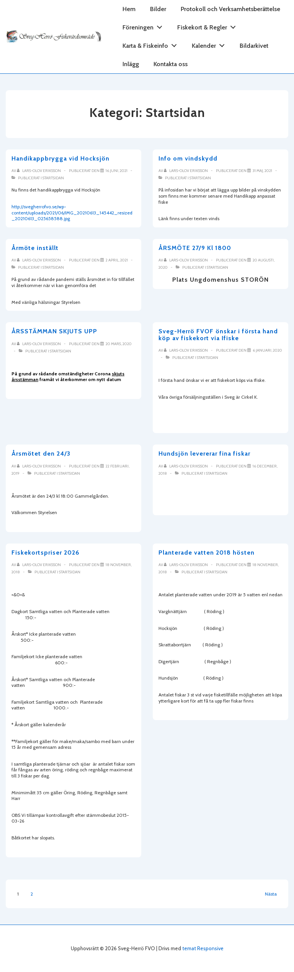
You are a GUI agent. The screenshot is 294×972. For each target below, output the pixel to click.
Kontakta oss (171, 64)
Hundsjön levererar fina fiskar (204, 453)
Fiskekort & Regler (208, 26)
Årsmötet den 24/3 (40, 453)
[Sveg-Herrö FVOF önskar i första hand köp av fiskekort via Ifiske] (267, 350)
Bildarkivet (254, 45)
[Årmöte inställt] (117, 260)
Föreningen (144, 26)
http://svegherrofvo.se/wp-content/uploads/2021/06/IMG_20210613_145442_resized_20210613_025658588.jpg (71, 212)
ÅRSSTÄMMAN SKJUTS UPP (54, 331)
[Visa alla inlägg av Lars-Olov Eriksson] (39, 170)
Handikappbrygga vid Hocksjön (60, 158)
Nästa (271, 894)
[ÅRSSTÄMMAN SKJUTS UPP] (119, 343)
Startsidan (53, 177)
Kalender (210, 44)
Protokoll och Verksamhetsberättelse (230, 9)
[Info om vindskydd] (262, 170)
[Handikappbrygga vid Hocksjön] (116, 170)
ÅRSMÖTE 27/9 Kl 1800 (194, 248)
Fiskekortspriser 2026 (45, 552)
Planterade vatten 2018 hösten (206, 552)
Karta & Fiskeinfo (151, 44)
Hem (129, 9)
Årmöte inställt (35, 248)
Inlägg (130, 64)
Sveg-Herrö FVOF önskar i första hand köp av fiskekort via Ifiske (218, 335)
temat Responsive (203, 948)
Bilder (158, 9)
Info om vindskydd (187, 158)
